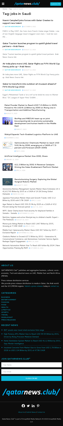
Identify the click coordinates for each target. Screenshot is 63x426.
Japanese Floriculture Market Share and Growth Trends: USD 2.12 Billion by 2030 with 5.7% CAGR (29, 199)
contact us (54, 286)
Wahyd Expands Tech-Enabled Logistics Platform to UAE (31, 134)
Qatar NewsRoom (13, 27)
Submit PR (55, 4)
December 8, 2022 (11, 138)
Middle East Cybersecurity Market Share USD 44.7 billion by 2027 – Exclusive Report (30, 231)
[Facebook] (23, 406)
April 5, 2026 (29, 226)
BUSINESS (5, 297)
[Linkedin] (33, 406)
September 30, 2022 (25, 233)
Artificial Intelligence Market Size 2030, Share (26, 156)
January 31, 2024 (11, 160)
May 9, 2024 (19, 151)
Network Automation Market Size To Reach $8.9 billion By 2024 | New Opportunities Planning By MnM (31, 246)
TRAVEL (4, 315)
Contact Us (41, 412)
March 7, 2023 (20, 129)
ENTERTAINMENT (8, 300)
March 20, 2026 (17, 194)
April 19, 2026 (32, 242)
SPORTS (4, 312)
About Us (21, 412)
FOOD (3, 305)
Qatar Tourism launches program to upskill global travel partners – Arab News (30, 44)
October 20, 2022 (36, 248)
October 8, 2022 (29, 27)
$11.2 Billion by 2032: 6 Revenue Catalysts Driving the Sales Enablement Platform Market (36, 165)
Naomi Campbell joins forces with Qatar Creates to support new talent (28, 21)
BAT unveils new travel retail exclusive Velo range (24, 330)
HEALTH (4, 307)
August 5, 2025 (10, 113)
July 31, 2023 (36, 207)
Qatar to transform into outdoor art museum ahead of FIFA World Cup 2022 (29, 85)
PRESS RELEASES (8, 320)
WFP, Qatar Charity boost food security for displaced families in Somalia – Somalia (28, 211)
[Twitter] (28, 406)
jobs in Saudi (18, 9)
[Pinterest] (38, 406)
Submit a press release (34, 286)
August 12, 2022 (29, 50)
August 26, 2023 (21, 220)
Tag (10, 9)
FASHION (5, 302)
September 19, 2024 (26, 213)
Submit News (31, 412)
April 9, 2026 (19, 170)
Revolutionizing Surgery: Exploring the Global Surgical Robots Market (35, 180)
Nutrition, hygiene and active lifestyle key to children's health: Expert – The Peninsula (31, 218)
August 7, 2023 (20, 185)
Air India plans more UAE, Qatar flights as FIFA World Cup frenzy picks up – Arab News (31, 65)
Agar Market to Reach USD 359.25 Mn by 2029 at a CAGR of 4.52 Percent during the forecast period (29, 205)
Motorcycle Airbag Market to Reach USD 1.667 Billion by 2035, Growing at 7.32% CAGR (28, 224)
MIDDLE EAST (7, 317)
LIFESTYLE (5, 310)
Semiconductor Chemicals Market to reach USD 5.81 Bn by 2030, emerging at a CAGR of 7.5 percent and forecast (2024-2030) (36, 145)
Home (5, 9)
